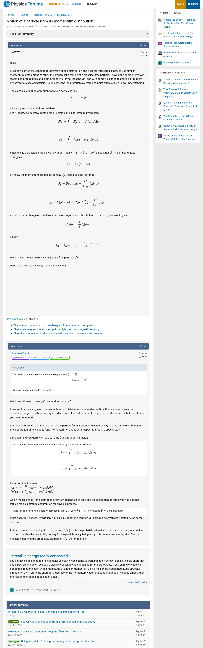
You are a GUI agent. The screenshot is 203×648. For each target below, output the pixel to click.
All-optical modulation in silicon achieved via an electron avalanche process (61, 338)
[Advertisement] (78, 295)
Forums (80, 4)
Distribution (59, 28)
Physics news (19, 323)
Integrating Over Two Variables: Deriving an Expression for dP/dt (50, 616)
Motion (96, 28)
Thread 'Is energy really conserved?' (44, 561)
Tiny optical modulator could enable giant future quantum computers (57, 330)
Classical (47, 28)
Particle (105, 28)
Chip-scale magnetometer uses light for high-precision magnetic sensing (60, 334)
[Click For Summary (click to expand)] (78, 35)
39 (61, 595)
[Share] (55, 595)
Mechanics (72, 28)
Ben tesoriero (29, 595)
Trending (95, 4)
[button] (71, 4)
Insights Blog (60, 4)
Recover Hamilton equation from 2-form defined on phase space (61, 626)
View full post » (134, 587)
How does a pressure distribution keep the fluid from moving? (48, 636)
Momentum (85, 28)
